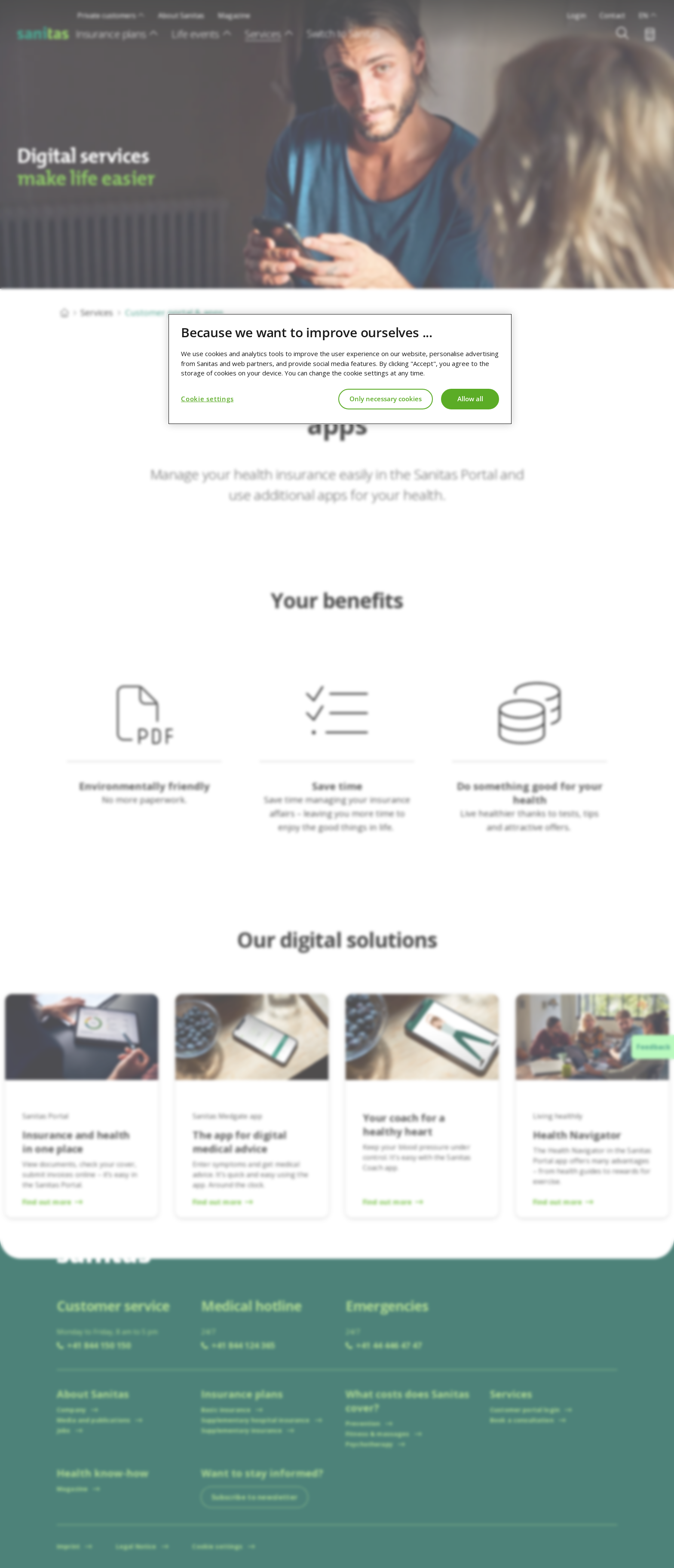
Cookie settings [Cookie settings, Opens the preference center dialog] (207, 398)
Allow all (470, 398)
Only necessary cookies (385, 398)
